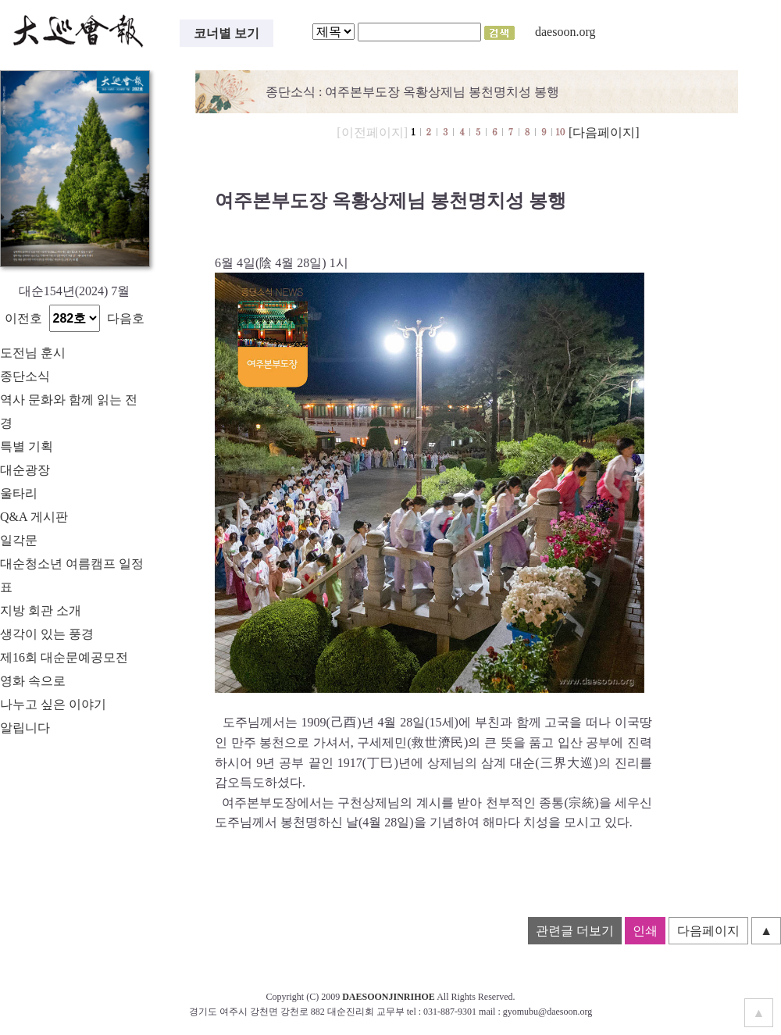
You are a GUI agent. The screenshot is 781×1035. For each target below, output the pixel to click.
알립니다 (25, 727)
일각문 (18, 540)
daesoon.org (565, 31)
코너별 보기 (226, 33)
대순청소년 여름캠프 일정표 (72, 575)
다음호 (125, 318)
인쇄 (645, 930)
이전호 (23, 318)
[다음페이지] (604, 132)
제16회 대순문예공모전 (64, 657)
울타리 (18, 493)
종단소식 (25, 376)
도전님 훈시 (33, 352)
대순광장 (25, 469)
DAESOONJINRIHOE (388, 996)
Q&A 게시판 (34, 516)
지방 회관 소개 (40, 610)
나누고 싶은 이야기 (53, 704)
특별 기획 (26, 446)
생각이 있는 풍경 (47, 634)
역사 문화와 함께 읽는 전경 (68, 411)
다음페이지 (708, 930)
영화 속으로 (33, 680)
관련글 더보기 (575, 930)
